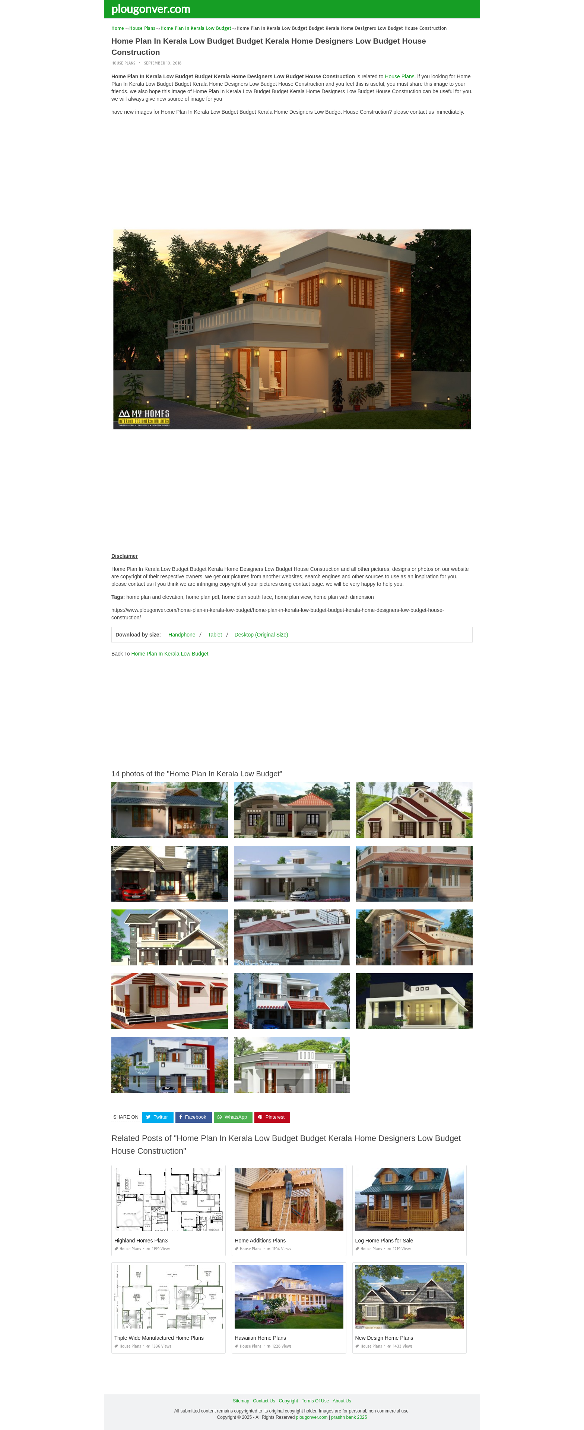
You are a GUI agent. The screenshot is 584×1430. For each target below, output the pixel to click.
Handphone (181, 635)
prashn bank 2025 (349, 1417)
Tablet (215, 635)
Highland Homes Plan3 (141, 1241)
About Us (342, 1401)
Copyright (288, 1401)
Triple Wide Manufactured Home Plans (159, 1338)
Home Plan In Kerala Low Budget (169, 654)
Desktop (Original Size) (261, 635)
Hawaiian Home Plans (260, 1338)
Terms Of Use (315, 1401)
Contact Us (264, 1401)
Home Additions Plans (260, 1241)
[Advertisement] (292, 173)
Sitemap (241, 1401)
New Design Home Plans (384, 1338)
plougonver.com (150, 8)
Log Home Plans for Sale (384, 1241)
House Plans (123, 63)
